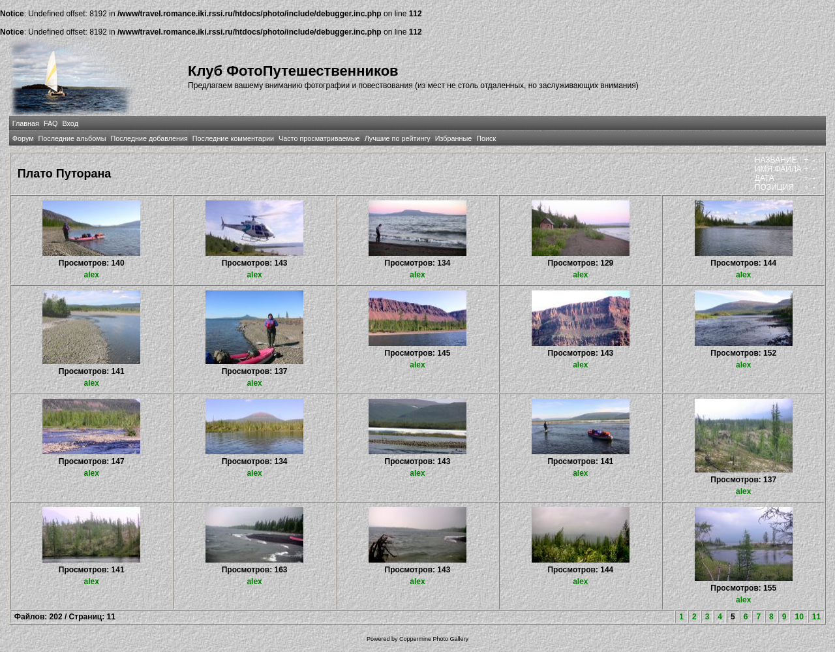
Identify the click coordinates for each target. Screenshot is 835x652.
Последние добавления (148, 138)
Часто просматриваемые (319, 138)
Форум (23, 138)
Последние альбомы (72, 138)
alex (91, 274)
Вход (70, 123)
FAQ (51, 123)
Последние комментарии (233, 138)
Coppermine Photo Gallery (433, 639)
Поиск (486, 138)
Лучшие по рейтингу (398, 138)
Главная (25, 123)
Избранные (453, 138)
